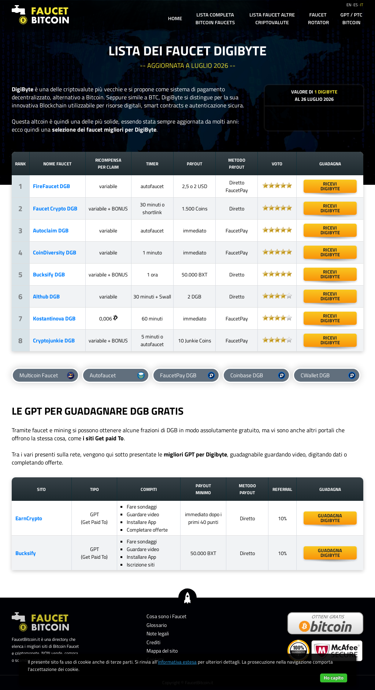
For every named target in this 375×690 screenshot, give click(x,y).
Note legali (157, 633)
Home (175, 18)
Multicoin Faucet (46, 375)
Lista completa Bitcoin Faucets (215, 18)
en (348, 5)
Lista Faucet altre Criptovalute (272, 18)
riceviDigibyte (330, 274)
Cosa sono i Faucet (166, 616)
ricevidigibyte (330, 186)
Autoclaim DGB (50, 230)
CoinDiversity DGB (54, 252)
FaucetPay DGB (187, 375)
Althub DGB (46, 296)
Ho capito (334, 677)
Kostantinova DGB (54, 318)
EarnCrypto (28, 518)
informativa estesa (177, 661)
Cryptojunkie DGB (54, 340)
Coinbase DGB (257, 375)
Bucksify (25, 553)
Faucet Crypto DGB (55, 208)
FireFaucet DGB (51, 186)
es (355, 5)
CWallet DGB (328, 375)
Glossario (156, 625)
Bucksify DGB (49, 274)
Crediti (153, 642)
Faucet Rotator (318, 18)
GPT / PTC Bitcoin (352, 18)
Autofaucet (117, 375)
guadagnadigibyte (330, 518)
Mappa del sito (162, 650)
